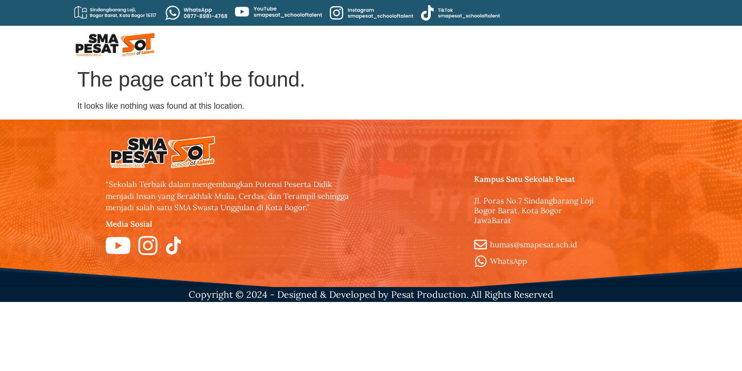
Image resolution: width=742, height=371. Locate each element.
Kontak (591, 44)
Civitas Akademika (433, 44)
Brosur (544, 44)
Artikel (364, 44)
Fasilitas (641, 44)
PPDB (500, 44)
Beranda (314, 44)
